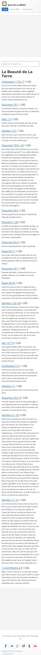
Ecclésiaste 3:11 (11, 366)
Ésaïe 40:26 (8, 283)
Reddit (23, 646)
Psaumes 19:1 (10, 104)
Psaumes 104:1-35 (13, 145)
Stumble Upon (35, 646)
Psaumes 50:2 (10, 242)
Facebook (6, 646)
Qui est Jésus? (28, 9)
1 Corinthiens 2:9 (12, 568)
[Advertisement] (20, 36)
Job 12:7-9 (8, 343)
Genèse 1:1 (8, 386)
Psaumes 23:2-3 (11, 398)
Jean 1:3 (6, 119)
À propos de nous (8, 653)
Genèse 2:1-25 (10, 415)
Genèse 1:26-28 (11, 303)
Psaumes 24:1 (10, 268)
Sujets (5, 9)
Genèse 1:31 (9, 130)
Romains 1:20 (10, 222)
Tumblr (29, 646)
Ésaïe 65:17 (8, 251)
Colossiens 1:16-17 (13, 81)
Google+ (17, 646)
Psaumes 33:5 (10, 210)
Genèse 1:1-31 (10, 500)
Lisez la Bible (15, 9)
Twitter (11, 646)
